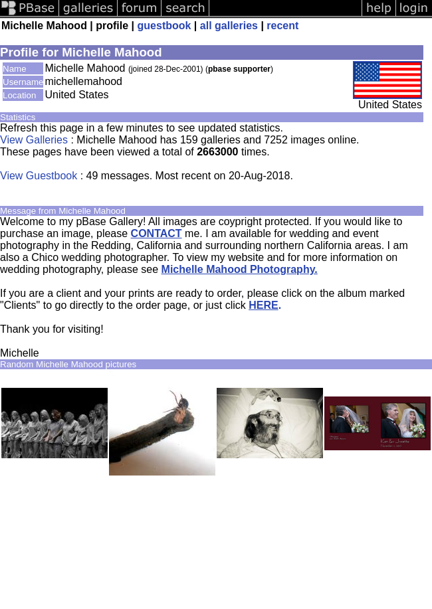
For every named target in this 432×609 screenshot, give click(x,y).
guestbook (164, 25)
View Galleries (34, 139)
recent (282, 25)
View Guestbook (38, 175)
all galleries (229, 25)
